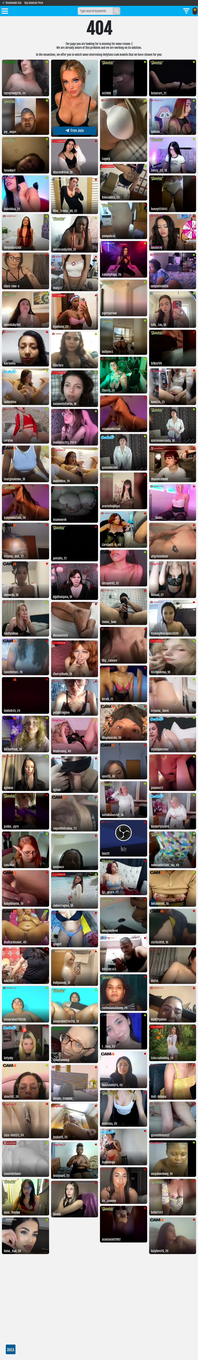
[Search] (116, 11)
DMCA (11, 1349)
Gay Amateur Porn (33, 2)
